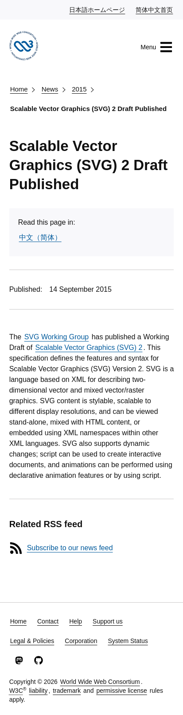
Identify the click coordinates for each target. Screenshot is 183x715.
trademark (67, 690)
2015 (79, 89)
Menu (156, 47)
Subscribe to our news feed (70, 548)
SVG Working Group (56, 337)
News (50, 89)
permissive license (121, 690)
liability (38, 690)
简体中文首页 (155, 9)
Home (19, 89)
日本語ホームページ (97, 9)
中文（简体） (40, 237)
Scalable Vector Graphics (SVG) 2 (89, 347)
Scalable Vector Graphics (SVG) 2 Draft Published (88, 108)
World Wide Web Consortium (100, 681)
